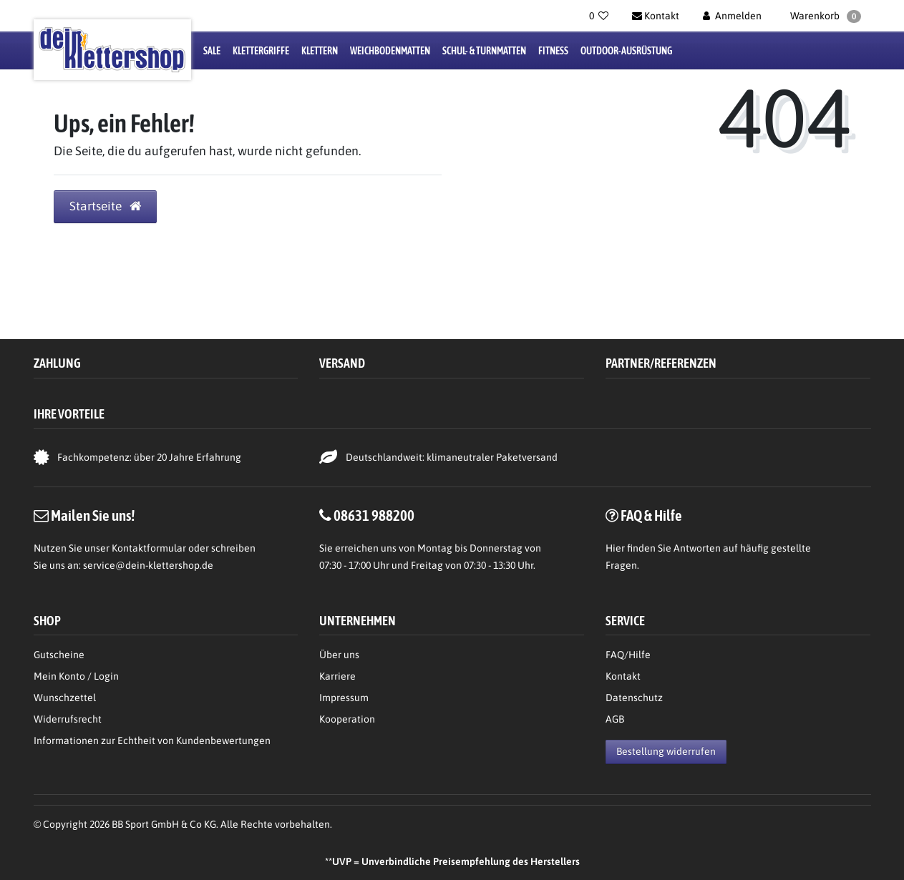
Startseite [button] (105, 206)
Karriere (337, 676)
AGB (615, 719)
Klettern (319, 51)
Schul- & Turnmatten (484, 51)
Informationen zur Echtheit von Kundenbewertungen (152, 740)
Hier (615, 548)
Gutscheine (59, 654)
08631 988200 (374, 515)
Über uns (339, 654)
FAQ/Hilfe (628, 654)
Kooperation (347, 719)
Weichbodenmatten (390, 51)
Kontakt (623, 676)
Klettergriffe (261, 51)
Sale (211, 51)
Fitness (553, 51)
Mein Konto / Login (76, 676)
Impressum (344, 697)
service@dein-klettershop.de (148, 565)
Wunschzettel (65, 697)
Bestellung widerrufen (666, 751)
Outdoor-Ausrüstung (626, 51)
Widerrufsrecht (68, 719)
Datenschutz (634, 697)
